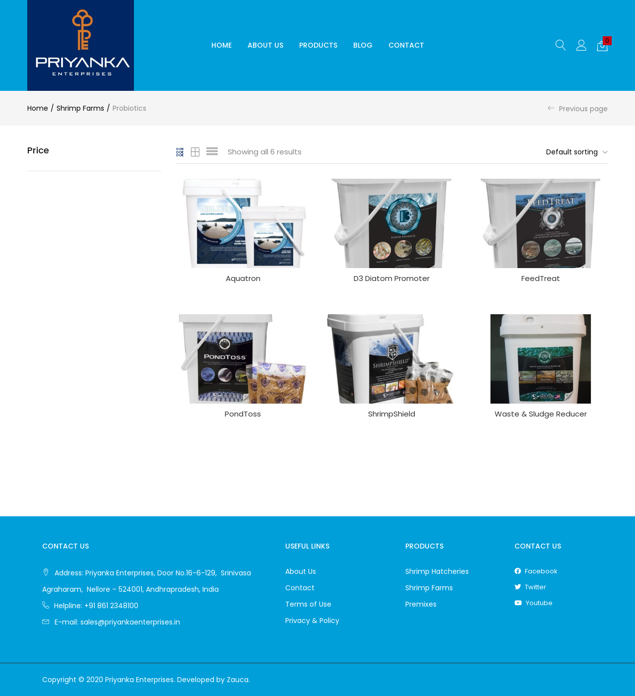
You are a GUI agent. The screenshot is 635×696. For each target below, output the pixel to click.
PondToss (243, 414)
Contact (406, 45)
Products (318, 45)
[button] (602, 46)
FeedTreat (540, 278)
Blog (363, 45)
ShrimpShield (391, 414)
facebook (536, 571)
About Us (265, 45)
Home (221, 45)
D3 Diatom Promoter (392, 278)
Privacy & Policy (312, 621)
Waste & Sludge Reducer (541, 414)
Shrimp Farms (80, 108)
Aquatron (243, 278)
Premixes (421, 604)
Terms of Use (308, 604)
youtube (533, 603)
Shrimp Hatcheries (437, 571)
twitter (530, 587)
